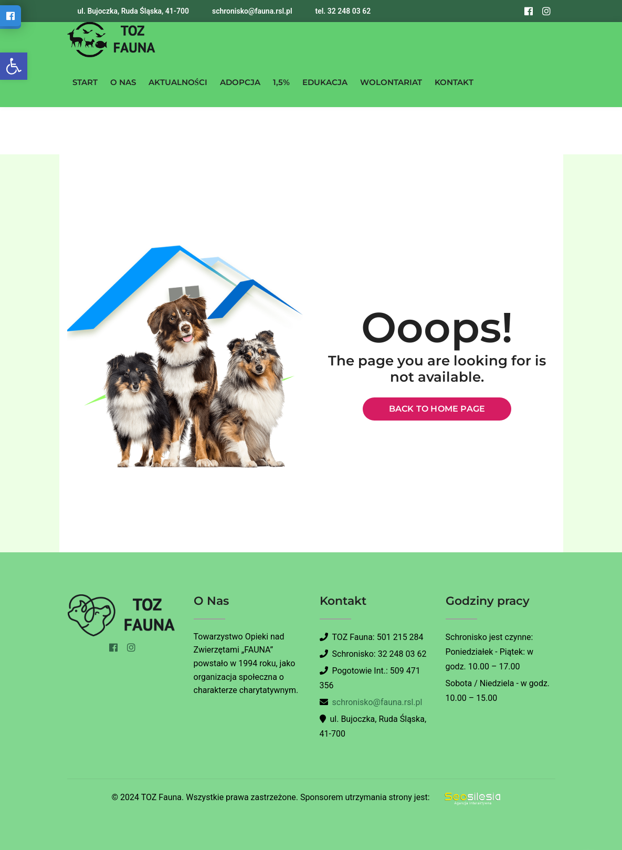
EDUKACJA (324, 82)
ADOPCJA (240, 82)
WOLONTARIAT (391, 82)
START (85, 82)
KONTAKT (454, 82)
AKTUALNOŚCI (178, 82)
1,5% (281, 82)
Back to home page (437, 409)
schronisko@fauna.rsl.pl (377, 702)
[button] (13, 66)
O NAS (123, 82)
